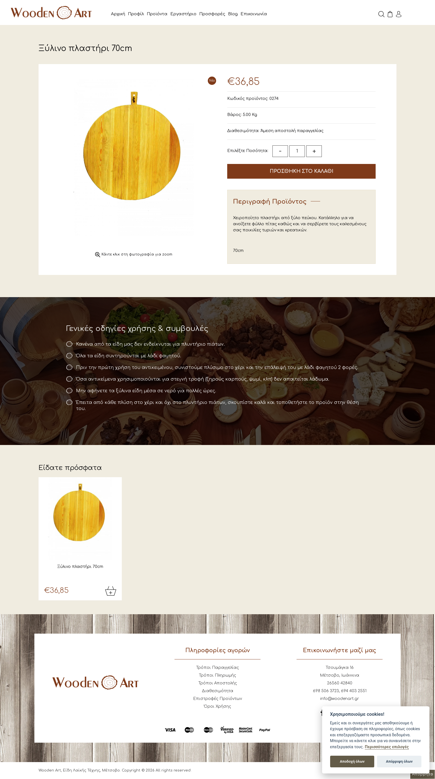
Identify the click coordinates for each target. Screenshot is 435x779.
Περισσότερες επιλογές (387, 747)
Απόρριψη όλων (399, 761)
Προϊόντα (157, 14)
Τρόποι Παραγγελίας (217, 668)
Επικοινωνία (254, 14)
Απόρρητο (422, 774)
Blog (233, 14)
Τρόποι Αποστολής (217, 683)
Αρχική (118, 14)
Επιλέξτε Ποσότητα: (247, 151)
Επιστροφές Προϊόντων (217, 699)
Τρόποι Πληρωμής (217, 676)
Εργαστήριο (183, 14)
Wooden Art (52, 12)
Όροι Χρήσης (217, 707)
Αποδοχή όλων (352, 761)
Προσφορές (212, 14)
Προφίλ (136, 14)
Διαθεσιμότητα (217, 691)
